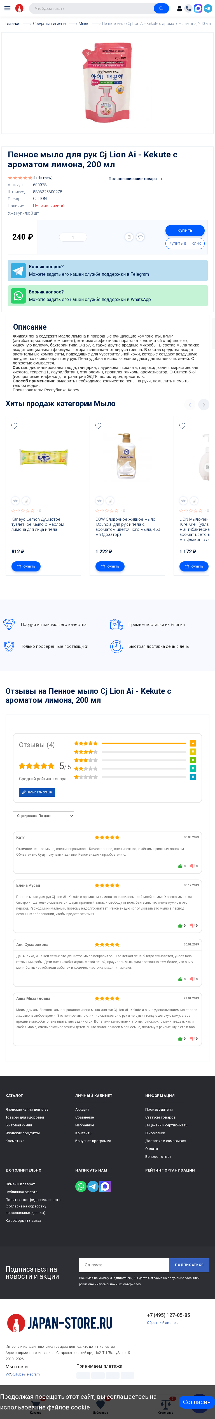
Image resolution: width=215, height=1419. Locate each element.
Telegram (32, 1376)
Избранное (84, 1127)
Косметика (15, 1143)
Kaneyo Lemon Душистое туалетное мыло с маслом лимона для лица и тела (38, 526)
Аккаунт (82, 1111)
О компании (155, 1135)
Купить (185, 230)
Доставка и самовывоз (165, 1143)
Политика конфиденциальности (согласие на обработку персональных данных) (33, 1208)
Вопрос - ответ (158, 1158)
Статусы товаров (160, 1119)
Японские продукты (23, 1135)
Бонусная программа (93, 1143)
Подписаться (189, 1267)
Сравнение (84, 1119)
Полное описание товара (135, 178)
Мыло (105, 405)
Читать (44, 177)
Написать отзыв (37, 794)
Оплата (151, 1151)
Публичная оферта (22, 1194)
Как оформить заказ (23, 1222)
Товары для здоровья (25, 1119)
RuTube (17, 1376)
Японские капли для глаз (27, 1111)
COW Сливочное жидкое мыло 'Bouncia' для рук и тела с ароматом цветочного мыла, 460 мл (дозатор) (128, 529)
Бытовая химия (19, 1127)
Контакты (83, 1135)
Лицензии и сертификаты (166, 1127)
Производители (159, 1111)
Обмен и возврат (20, 1186)
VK (8, 1376)
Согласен (197, 1402)
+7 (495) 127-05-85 (168, 1317)
